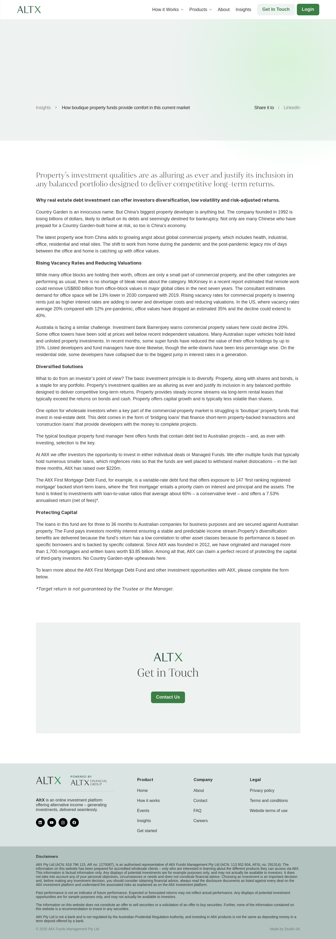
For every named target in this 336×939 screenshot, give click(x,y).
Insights (43, 107)
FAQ (198, 810)
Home (142, 790)
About (199, 790)
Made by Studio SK (285, 929)
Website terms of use (269, 810)
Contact (200, 800)
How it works (148, 800)
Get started (147, 831)
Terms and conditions (269, 800)
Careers (201, 821)
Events (143, 810)
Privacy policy (262, 790)
